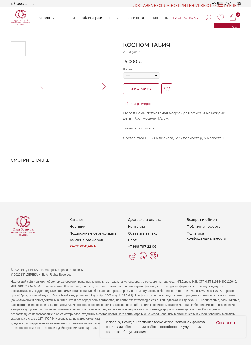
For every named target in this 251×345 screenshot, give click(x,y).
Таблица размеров (95, 18)
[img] (220, 17)
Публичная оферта (204, 226)
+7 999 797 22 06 (226, 3)
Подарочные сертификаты (94, 233)
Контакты (136, 226)
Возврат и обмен (202, 219)
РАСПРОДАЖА (185, 18)
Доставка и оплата (144, 219)
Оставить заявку (143, 233)
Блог (132, 240)
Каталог (44, 18)
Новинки (67, 18)
